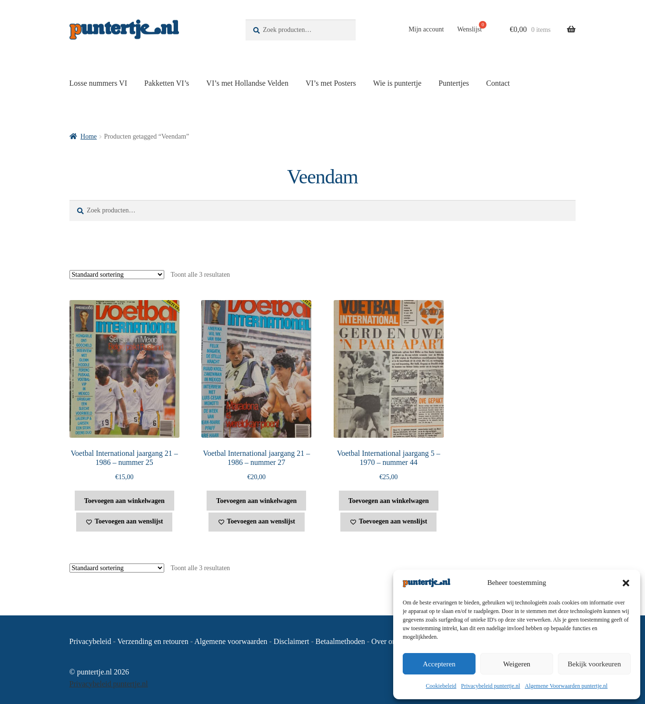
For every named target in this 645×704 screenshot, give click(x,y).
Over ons (385, 641)
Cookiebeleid (441, 686)
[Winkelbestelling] (116, 274)
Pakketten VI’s (166, 83)
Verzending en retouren (153, 641)
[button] (626, 583)
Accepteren (439, 664)
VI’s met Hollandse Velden (247, 83)
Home (88, 136)
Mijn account (426, 29)
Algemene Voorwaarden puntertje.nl (566, 686)
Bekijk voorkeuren (594, 664)
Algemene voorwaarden (230, 641)
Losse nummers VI (98, 83)
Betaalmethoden (340, 641)
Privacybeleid (90, 641)
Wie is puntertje (397, 83)
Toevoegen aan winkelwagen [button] (124, 500)
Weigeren (516, 664)
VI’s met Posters (331, 83)
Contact (498, 83)
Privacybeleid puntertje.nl (490, 686)
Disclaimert (291, 641)
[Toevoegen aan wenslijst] (124, 522)
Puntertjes (453, 83)
